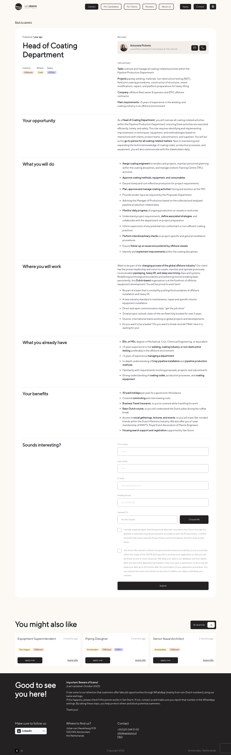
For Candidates (111, 6)
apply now (30, 660)
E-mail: (120, 478)
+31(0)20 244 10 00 (128, 729)
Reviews (149, 6)
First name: (122, 444)
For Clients (132, 6)
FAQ (120, 736)
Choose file (194, 519)
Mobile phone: (124, 495)
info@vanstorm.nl (127, 733)
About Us (166, 6)
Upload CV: (123, 512)
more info (72, 660)
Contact (200, 6)
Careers (92, 6)
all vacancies (204, 625)
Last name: (122, 461)
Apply (185, 6)
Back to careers (23, 22)
